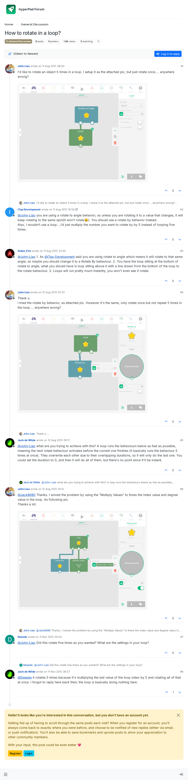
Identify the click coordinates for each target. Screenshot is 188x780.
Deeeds (22, 636)
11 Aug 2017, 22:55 (55, 250)
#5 (181, 440)
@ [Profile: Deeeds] (25, 677)
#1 (182, 66)
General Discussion (18, 41)
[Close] (178, 715)
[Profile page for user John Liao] (9, 68)
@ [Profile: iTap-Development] (59, 257)
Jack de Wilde (26, 440)
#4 (181, 292)
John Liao (24, 66)
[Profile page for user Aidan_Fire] (9, 253)
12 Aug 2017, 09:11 (58, 440)
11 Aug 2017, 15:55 (64, 209)
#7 (181, 636)
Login (28, 753)
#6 (181, 489)
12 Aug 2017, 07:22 (53, 292)
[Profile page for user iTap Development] (9, 212)
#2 (181, 209)
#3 (181, 250)
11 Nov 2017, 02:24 (51, 636)
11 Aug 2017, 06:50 (53, 66)
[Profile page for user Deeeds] (9, 639)
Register (15, 753)
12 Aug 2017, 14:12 (53, 489)
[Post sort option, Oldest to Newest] (23, 54)
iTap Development (29, 209)
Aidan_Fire (24, 250)
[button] (6, 774)
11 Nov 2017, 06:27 (59, 671)
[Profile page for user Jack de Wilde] (9, 443)
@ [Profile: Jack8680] (26, 495)
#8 (181, 671)
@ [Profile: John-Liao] (26, 215)
